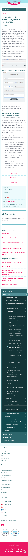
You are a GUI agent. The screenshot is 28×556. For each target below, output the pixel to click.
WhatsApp (5, 233)
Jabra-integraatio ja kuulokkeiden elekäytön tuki (13, 279)
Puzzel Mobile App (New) (12, 404)
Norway (4, 507)
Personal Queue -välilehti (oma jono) (16, 325)
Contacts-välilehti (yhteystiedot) (16, 314)
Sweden (5, 509)
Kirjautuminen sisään (12, 308)
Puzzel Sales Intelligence (11, 424)
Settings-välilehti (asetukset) (15, 350)
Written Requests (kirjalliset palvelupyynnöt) (14, 371)
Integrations (7, 437)
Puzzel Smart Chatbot (6, 475)
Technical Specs (8, 440)
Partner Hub (4, 494)
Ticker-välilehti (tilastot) (14, 340)
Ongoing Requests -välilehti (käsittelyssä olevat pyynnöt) (16, 330)
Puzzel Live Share (5, 472)
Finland (5, 515)
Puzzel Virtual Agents (10, 427)
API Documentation (5, 456)
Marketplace (4, 492)
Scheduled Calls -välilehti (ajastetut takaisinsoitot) (15, 346)
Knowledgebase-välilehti (15, 352)
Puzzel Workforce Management (8, 477)
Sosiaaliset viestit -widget (10, 238)
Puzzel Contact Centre (10, 297)
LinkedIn (2, 525)
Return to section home (14, 180)
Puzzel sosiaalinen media (12, 407)
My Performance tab (14, 337)
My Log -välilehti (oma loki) (15, 343)
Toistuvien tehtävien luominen (11, 248)
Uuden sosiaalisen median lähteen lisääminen (13, 243)
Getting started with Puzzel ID (12, 422)
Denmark (5, 512)
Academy (3, 489)
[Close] (27, 542)
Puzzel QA (7, 430)
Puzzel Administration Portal (13, 300)
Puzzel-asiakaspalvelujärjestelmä (12, 262)
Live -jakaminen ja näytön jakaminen (13, 392)
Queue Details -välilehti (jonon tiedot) (16, 321)
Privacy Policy (13, 520)
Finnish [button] (6, 25)
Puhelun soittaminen (12, 367)
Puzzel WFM (6, 266)
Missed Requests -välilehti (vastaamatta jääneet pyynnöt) (16, 334)
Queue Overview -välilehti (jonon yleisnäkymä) (17, 317)
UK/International (7, 504)
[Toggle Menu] (26, 2)
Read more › (14, 554)
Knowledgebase (5, 451)
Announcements (5, 458)
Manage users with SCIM (12, 409)
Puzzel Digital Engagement (11, 419)
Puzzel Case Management (11, 413)
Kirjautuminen (10, 306)
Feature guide (7, 434)
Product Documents (5, 453)
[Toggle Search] (2, 2)
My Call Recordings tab (14, 362)
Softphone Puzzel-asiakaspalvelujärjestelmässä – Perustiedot (12, 272)
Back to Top (14, 173)
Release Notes (4, 460)
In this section (7, 9)
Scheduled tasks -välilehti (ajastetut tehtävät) (15, 356)
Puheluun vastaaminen (13, 365)
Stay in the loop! (11, 201)
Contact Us (4, 520)
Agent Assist (9, 398)
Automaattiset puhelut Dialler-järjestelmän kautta (14, 375)
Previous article (14, 177)
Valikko (9, 383)
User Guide (6, 295)
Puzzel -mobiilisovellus (11, 401)
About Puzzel (4, 497)
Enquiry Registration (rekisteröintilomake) (12, 379)
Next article (14, 182)
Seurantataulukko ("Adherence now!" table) (13, 253)
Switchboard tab (13, 359)
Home (4, 13)
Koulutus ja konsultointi (9, 284)
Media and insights (5, 487)
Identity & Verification (12, 396)
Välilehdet (10, 311)
